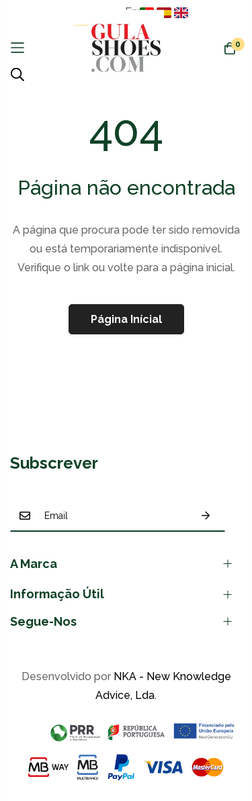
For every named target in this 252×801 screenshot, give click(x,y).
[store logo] (126, 48)
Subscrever (205, 516)
